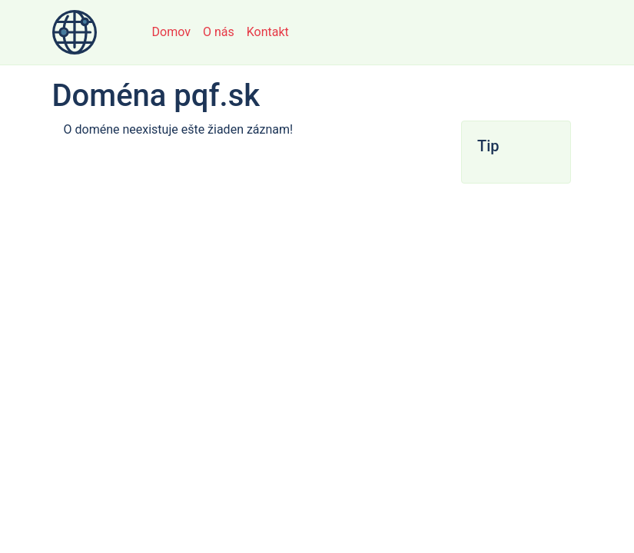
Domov (171, 32)
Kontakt (268, 32)
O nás (218, 32)
